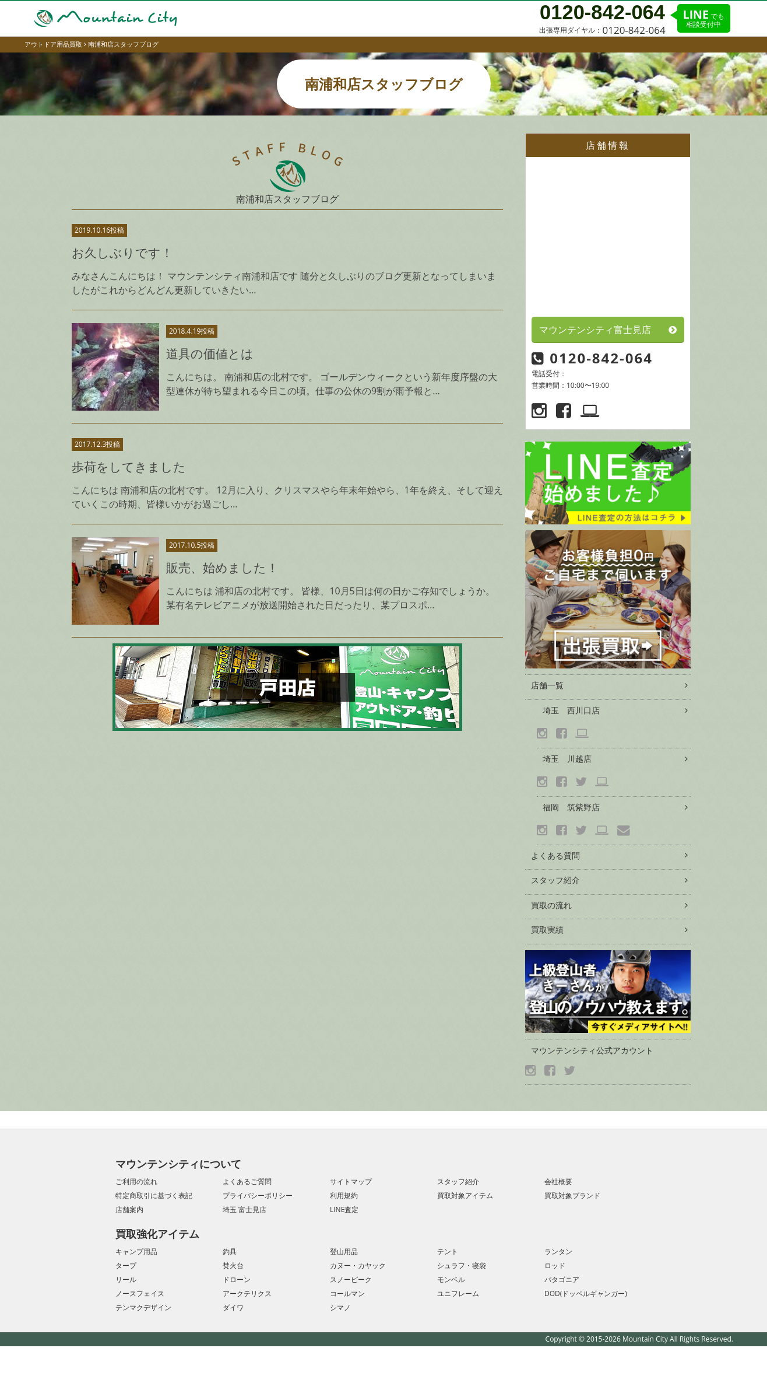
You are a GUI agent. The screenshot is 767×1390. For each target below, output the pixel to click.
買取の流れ (551, 905)
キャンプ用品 (136, 1251)
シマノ (340, 1307)
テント (447, 1251)
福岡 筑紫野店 (571, 807)
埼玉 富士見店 (244, 1209)
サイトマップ (351, 1181)
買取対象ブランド (572, 1195)
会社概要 (558, 1181)
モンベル (451, 1279)
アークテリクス (247, 1293)
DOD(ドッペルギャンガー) (585, 1293)
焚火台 (233, 1265)
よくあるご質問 (247, 1181)
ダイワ (233, 1307)
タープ (125, 1265)
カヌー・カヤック (358, 1265)
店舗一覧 (547, 685)
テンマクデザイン (143, 1307)
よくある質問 (555, 855)
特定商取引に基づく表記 (153, 1195)
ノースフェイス (139, 1293)
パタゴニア (561, 1279)
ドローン (237, 1279)
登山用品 (344, 1251)
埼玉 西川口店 (571, 710)
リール (125, 1279)
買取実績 (547, 929)
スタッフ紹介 (555, 879)
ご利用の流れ (136, 1181)
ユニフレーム (458, 1293)
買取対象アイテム (465, 1195)
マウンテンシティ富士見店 (595, 329)
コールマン (347, 1293)
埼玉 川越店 (567, 758)
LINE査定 (344, 1209)
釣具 (230, 1251)
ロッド (554, 1265)
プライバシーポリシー (258, 1195)
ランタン (558, 1251)
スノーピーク (351, 1279)
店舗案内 (129, 1209)
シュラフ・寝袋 (461, 1265)
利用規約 (344, 1195)
